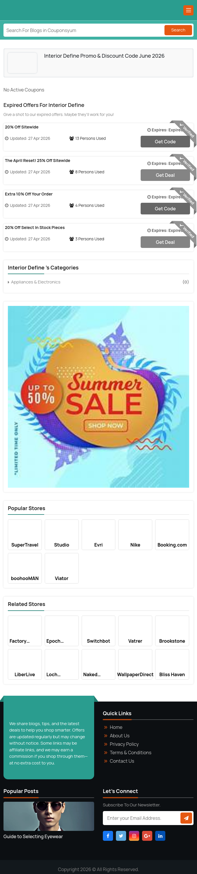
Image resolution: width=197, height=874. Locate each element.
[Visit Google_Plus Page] (147, 836)
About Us (120, 735)
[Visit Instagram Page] (134, 836)
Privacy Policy (124, 744)
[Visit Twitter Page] (121, 836)
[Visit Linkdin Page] (160, 836)
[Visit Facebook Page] (108, 836)
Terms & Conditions (130, 752)
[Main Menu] (188, 10)
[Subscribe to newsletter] (186, 818)
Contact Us (122, 761)
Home (116, 727)
